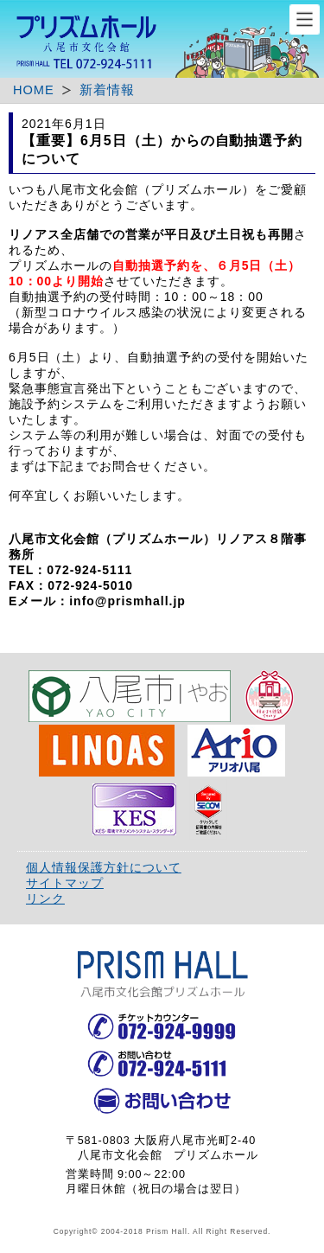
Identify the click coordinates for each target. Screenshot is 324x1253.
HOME (33, 90)
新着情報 (107, 90)
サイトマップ (65, 883)
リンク (45, 898)
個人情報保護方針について (103, 867)
